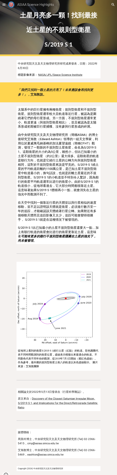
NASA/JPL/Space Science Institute (60, 74)
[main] (58, 28)
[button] (4, 4)
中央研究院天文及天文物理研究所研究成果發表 (47, 63)
